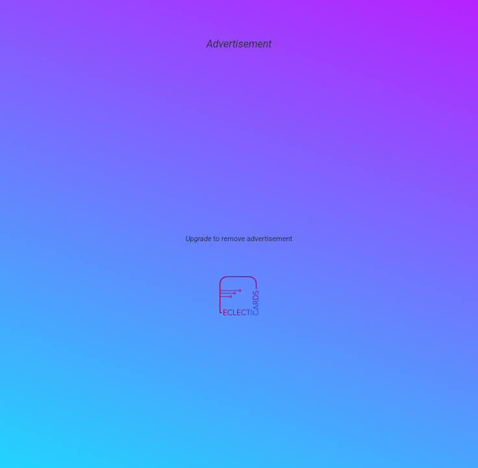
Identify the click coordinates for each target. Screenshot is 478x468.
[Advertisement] (239, 143)
